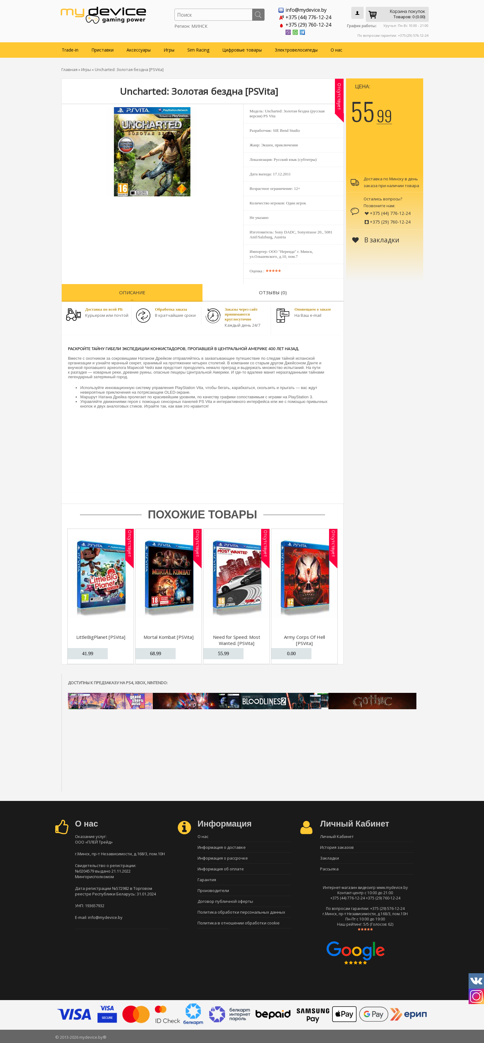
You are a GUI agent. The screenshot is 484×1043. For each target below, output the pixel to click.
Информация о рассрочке (223, 858)
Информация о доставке (222, 847)
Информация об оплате (221, 869)
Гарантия (207, 879)
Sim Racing (198, 50)
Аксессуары (139, 50)
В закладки (375, 240)
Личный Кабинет (337, 836)
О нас (336, 50)
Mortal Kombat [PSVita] (169, 637)
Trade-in (70, 50)
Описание (132, 292)
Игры (169, 50)
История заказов (337, 847)
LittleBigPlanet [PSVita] (100, 637)
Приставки (102, 50)
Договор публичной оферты (225, 901)
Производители (213, 890)
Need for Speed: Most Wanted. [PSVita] (236, 640)
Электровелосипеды (296, 50)
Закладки (329, 858)
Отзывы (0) (273, 292)
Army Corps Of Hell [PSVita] (304, 640)
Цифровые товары (242, 50)
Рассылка (329, 869)
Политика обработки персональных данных (241, 912)
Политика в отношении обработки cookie (239, 923)
